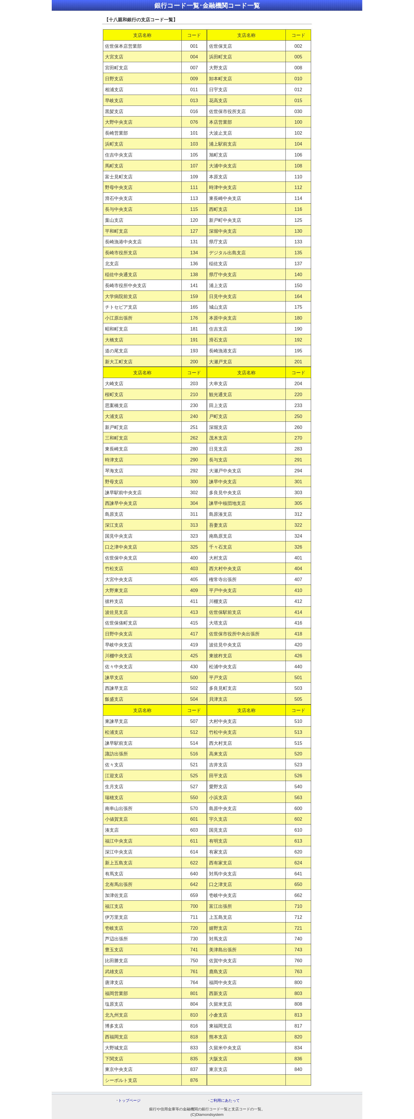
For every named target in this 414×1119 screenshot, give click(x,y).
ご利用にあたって (225, 1100)
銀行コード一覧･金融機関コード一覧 (207, 5)
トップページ (129, 1100)
